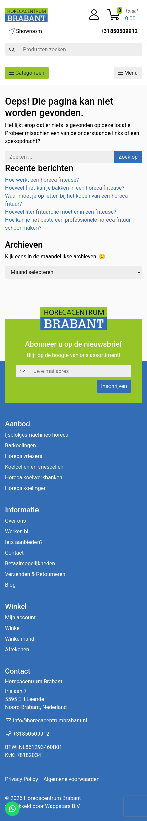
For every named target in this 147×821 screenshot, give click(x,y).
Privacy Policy (21, 779)
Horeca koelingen (26, 488)
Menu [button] (128, 73)
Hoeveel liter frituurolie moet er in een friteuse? (60, 212)
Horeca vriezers (23, 456)
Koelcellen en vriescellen (34, 467)
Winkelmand (19, 639)
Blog (10, 585)
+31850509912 (119, 31)
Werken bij (17, 531)
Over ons (15, 521)
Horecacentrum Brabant (52, 798)
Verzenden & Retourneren (35, 574)
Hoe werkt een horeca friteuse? (42, 180)
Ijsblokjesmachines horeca (36, 435)
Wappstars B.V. (63, 806)
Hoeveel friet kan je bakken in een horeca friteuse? (64, 188)
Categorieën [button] (26, 73)
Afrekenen (17, 649)
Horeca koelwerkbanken (33, 477)
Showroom (25, 31)
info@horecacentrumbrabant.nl (50, 720)
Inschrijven (114, 386)
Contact (14, 553)
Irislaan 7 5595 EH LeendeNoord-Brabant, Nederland (36, 699)
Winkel (13, 628)
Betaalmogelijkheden (30, 563)
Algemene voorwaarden (72, 779)
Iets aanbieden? (24, 542)
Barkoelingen (20, 445)
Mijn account (20, 617)
